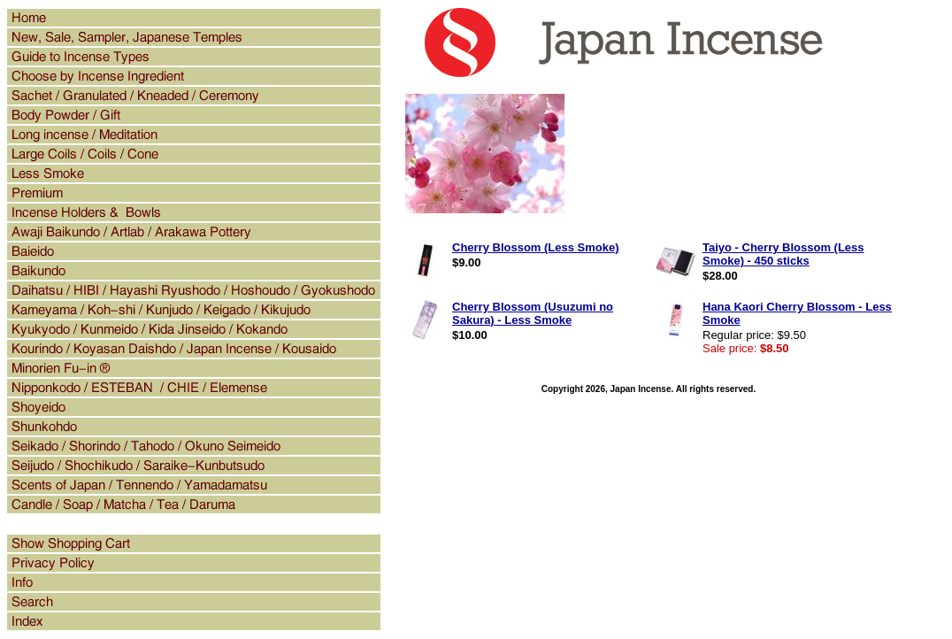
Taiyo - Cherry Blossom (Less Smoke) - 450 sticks (783, 254)
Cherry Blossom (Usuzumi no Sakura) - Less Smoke (532, 313)
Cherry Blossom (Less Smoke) (535, 247)
